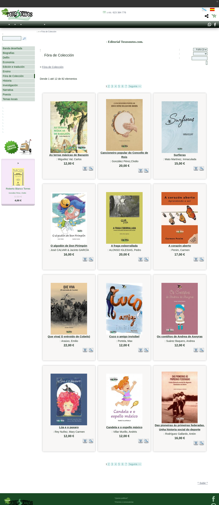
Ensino (7, 71)
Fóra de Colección (13, 76)
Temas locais (10, 99)
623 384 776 (116, 12)
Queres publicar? (121, 474)
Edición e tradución (14, 66)
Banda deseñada (12, 48)
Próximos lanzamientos (123, 485)
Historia (7, 80)
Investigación (10, 85)
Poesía (7, 94)
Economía (8, 62)
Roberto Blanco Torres (18, 189)
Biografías (8, 52)
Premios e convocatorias (124, 478)
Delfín (6, 57)
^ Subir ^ (203, 451)
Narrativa (8, 89)
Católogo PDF (120, 489)
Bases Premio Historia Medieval (127, 481)
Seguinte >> (135, 86)
